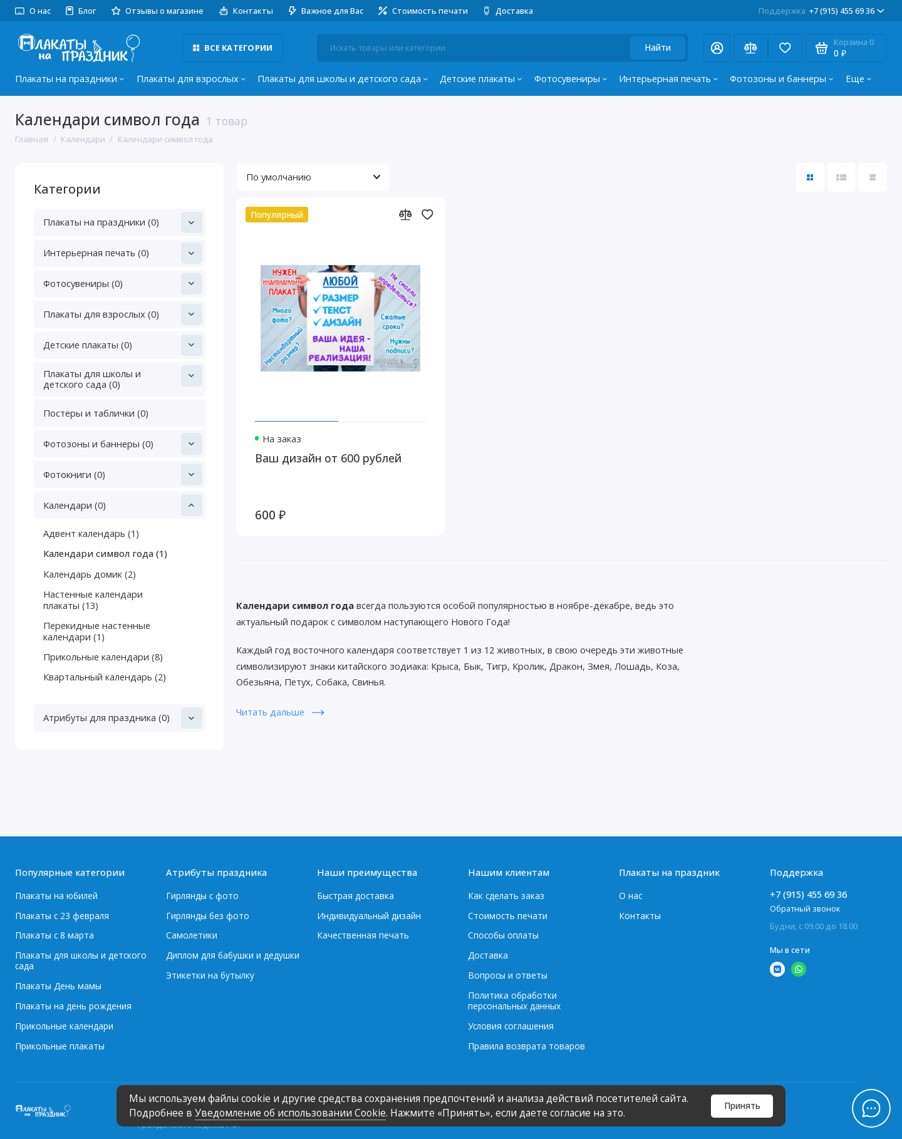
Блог (81, 10)
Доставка (508, 10)
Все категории (233, 47)
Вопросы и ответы (507, 975)
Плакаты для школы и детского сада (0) (122, 378)
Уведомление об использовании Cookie (290, 1113)
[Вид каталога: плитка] (810, 177)
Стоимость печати (423, 10)
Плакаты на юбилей (56, 896)
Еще (858, 78)
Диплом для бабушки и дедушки (232, 955)
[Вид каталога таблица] (872, 177)
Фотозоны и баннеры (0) (122, 443)
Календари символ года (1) (105, 553)
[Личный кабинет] (716, 48)
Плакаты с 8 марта (54, 935)
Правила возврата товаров (526, 1046)
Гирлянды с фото (202, 896)
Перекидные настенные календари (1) (96, 631)
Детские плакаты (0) (122, 345)
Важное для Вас (326, 10)
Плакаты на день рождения (73, 1006)
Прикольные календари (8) (103, 656)
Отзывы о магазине (157, 10)
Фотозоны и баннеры (781, 78)
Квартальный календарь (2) (104, 676)
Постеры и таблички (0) (95, 413)
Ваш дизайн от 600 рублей (328, 458)
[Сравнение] (750, 48)
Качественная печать (363, 935)
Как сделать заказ (506, 896)
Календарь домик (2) (89, 574)
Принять (742, 1105)
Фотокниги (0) (122, 474)
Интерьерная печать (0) (122, 253)
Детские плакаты (481, 78)
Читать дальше (280, 711)
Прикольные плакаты (60, 1046)
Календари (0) (122, 505)
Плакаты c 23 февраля (62, 916)
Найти (658, 47)
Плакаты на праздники (69, 78)
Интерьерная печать (668, 78)
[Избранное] (785, 48)
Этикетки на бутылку (210, 975)
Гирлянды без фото (207, 916)
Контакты (246, 10)
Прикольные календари (64, 1026)
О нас (33, 10)
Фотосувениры (570, 78)
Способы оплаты (503, 935)
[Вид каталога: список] (841, 177)
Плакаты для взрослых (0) (122, 314)
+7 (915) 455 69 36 (821, 10)
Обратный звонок (805, 908)
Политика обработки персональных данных (514, 1000)
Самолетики (191, 935)
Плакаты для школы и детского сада (342, 78)
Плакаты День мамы (58, 986)
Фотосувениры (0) (122, 283)
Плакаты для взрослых (191, 78)
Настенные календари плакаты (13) (93, 599)
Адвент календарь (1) (91, 533)
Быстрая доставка (355, 896)
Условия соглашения (511, 1026)
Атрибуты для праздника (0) (122, 718)
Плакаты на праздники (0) (122, 222)
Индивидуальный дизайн (369, 916)
